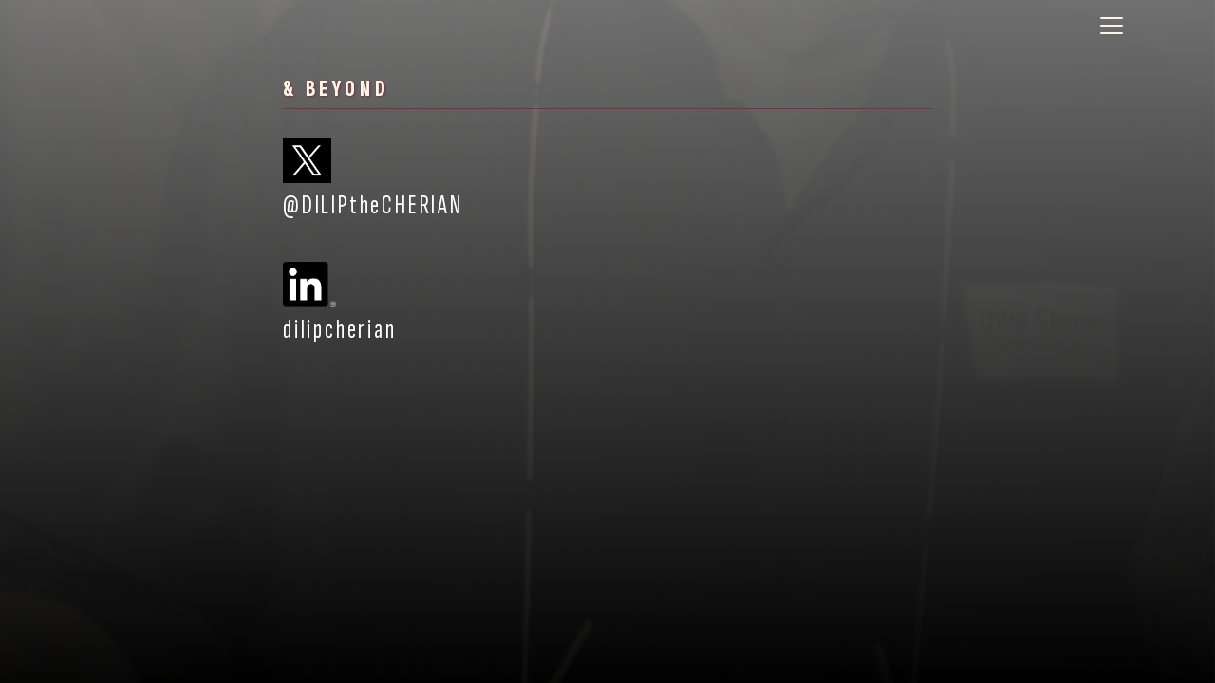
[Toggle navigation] (1111, 26)
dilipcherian (340, 303)
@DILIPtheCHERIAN (373, 179)
